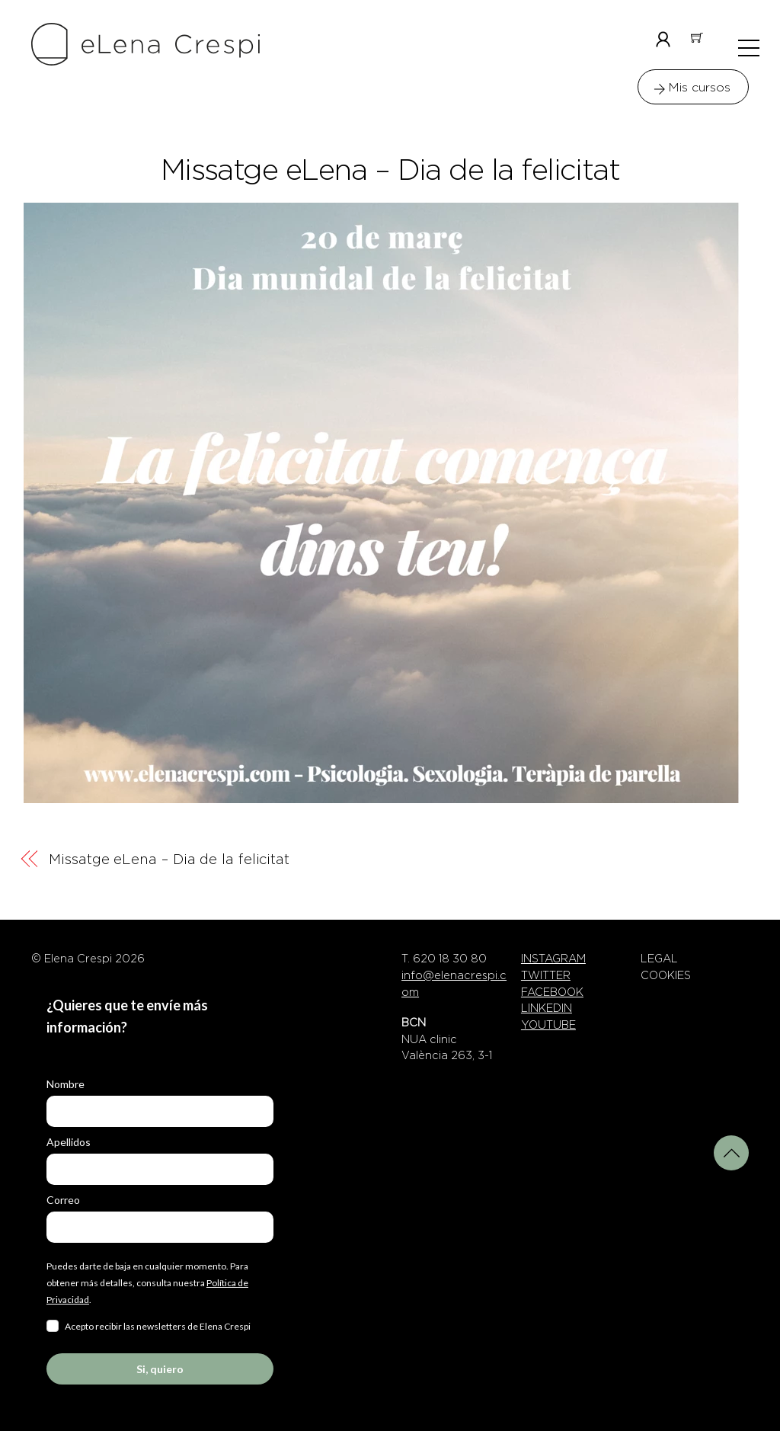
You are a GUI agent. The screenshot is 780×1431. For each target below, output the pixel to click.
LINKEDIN (546, 1008)
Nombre (65, 1083)
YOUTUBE (548, 1025)
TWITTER (546, 975)
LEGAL (659, 958)
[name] (159, 1111)
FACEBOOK (552, 992)
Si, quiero (160, 1368)
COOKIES (666, 975)
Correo (63, 1199)
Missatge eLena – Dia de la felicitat (390, 170)
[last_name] (159, 1169)
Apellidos (68, 1141)
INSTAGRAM (553, 958)
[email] (159, 1227)
